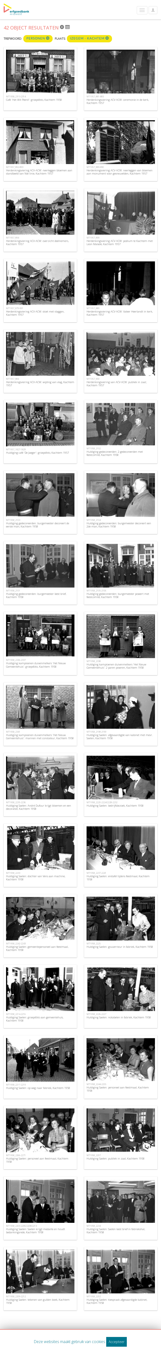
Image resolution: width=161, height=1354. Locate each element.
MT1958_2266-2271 (16, 1155)
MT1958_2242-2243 (16, 943)
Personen (37, 38)
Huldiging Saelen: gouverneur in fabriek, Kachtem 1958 (120, 947)
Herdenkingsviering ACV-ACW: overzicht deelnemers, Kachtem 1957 (37, 242)
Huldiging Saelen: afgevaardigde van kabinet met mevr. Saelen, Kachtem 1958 (120, 736)
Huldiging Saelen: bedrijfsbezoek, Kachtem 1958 (115, 805)
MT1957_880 (93, 308)
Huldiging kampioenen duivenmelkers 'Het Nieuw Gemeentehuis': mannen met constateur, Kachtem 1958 (40, 736)
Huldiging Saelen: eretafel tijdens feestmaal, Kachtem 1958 (118, 877)
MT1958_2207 (94, 1155)
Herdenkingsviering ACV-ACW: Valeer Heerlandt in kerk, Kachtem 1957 (120, 313)
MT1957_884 (12, 378)
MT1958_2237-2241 (96, 873)
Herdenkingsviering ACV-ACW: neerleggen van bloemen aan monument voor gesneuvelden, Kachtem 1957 (120, 171)
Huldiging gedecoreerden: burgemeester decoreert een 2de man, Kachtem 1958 (119, 524)
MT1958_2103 (13, 520)
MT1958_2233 (13, 873)
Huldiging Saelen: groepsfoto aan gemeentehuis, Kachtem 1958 (34, 1018)
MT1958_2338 (94, 661)
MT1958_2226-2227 (96, 1014)
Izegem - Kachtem (89, 38)
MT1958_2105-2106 (96, 590)
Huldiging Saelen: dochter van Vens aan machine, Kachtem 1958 (35, 877)
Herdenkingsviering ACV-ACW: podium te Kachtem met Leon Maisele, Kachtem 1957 (120, 242)
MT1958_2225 (94, 943)
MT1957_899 (93, 237)
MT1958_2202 (94, 1296)
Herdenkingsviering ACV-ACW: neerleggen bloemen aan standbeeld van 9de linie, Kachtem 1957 (39, 171)
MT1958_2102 (94, 448)
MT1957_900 (93, 378)
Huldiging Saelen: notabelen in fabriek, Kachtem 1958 (119, 1017)
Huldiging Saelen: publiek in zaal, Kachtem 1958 (116, 1158)
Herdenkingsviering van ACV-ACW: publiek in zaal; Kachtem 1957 (117, 383)
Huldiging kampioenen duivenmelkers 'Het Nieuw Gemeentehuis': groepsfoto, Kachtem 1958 (36, 664)
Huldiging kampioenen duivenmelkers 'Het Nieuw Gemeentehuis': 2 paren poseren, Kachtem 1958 (116, 666)
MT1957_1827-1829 (16, 449)
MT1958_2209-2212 (16, 1296)
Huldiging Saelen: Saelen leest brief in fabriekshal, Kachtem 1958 (116, 1230)
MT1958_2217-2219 (16, 1084)
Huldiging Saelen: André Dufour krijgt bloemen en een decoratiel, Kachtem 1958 (38, 807)
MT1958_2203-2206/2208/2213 (21, 1225)
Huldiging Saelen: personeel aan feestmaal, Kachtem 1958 (118, 1089)
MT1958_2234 (94, 1225)
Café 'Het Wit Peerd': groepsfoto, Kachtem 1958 (34, 99)
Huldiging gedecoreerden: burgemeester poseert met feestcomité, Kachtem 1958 (118, 595)
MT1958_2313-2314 (16, 96)
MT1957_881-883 (95, 96)
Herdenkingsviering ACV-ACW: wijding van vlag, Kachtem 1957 (40, 383)
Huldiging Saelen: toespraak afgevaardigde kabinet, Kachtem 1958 (117, 1301)
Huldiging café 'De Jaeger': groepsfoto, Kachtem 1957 (37, 452)
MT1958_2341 (13, 731)
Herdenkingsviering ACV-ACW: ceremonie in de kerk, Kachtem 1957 (118, 101)
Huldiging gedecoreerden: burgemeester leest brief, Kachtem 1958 (36, 595)
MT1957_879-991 (14, 308)
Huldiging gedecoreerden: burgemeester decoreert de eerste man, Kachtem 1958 (37, 524)
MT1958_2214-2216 (16, 1014)
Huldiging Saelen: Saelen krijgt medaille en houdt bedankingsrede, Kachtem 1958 (35, 1230)
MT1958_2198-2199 (96, 731)
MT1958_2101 (13, 590)
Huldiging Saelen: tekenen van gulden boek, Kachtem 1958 (38, 1301)
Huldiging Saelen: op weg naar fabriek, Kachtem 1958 (38, 1088)
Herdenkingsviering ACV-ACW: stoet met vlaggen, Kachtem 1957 (35, 313)
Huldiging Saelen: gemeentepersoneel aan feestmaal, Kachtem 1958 (37, 948)
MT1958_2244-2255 (96, 1084)
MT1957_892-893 (14, 167)
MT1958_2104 (94, 520)
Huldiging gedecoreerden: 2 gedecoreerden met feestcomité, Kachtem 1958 (115, 453)
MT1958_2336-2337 (16, 660)
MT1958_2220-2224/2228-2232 (102, 802)
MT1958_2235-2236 (16, 802)
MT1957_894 (12, 237)
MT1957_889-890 (95, 167)
